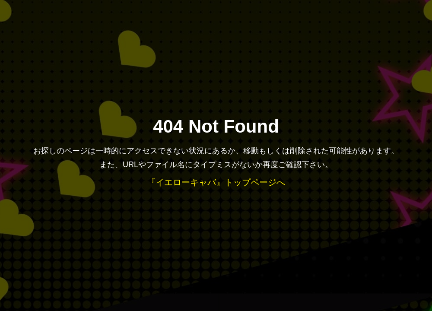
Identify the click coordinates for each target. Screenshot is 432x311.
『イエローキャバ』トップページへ (216, 182)
